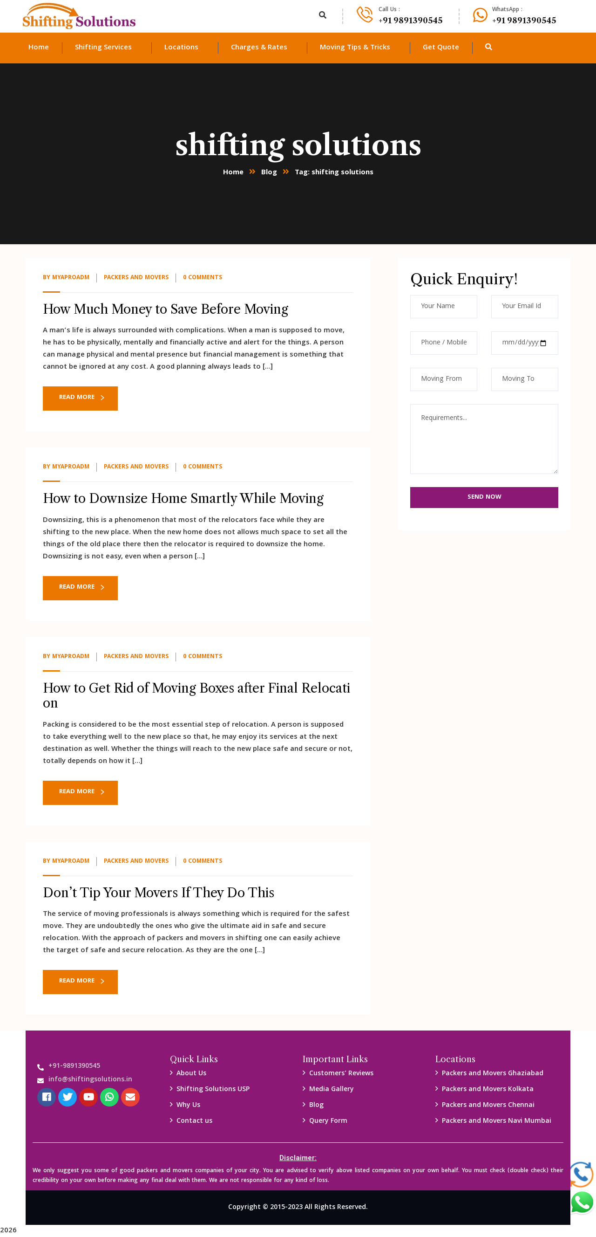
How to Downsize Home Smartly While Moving (183, 498)
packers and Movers (136, 278)
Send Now (484, 497)
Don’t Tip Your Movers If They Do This (158, 892)
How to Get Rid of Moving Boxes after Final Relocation (196, 695)
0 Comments (202, 278)
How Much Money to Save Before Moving (165, 309)
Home (233, 173)
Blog (269, 173)
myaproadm (70, 278)
